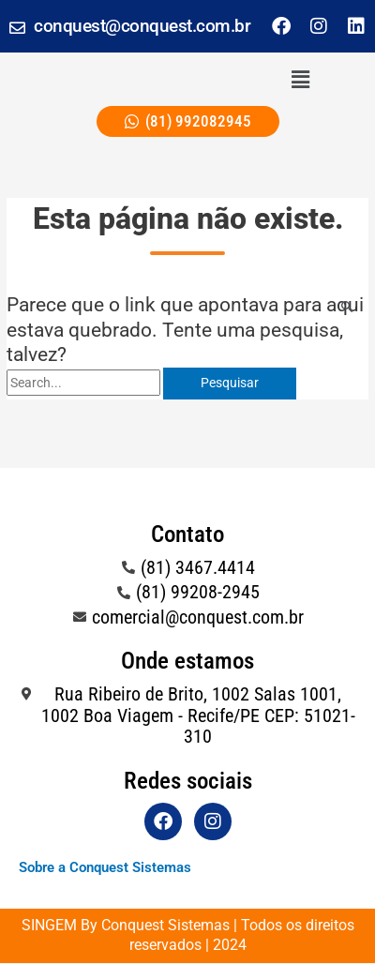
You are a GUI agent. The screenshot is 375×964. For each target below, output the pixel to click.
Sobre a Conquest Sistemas (105, 867)
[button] (300, 80)
